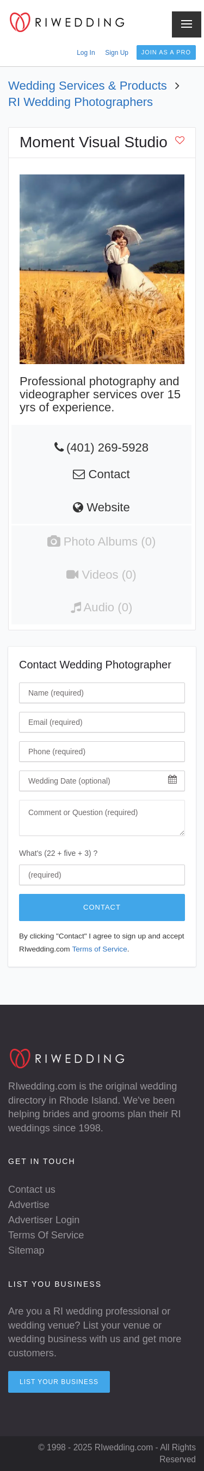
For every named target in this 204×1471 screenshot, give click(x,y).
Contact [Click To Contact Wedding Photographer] (102, 907)
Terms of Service (99, 949)
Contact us (31, 1189)
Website (101, 507)
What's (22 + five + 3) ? (58, 853)
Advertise (29, 1204)
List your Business (59, 1382)
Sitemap (26, 1250)
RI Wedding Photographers (80, 102)
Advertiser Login (43, 1220)
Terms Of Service (46, 1235)
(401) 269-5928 (107, 447)
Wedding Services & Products (87, 85)
